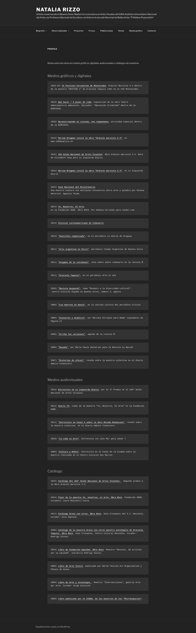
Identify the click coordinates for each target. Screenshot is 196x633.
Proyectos (78, 31)
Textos (121, 31)
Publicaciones (106, 31)
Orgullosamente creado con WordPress (52, 627)
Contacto (152, 31)
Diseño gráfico (135, 31)
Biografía (41, 31)
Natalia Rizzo (58, 10)
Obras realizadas (60, 31)
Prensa (92, 31)
